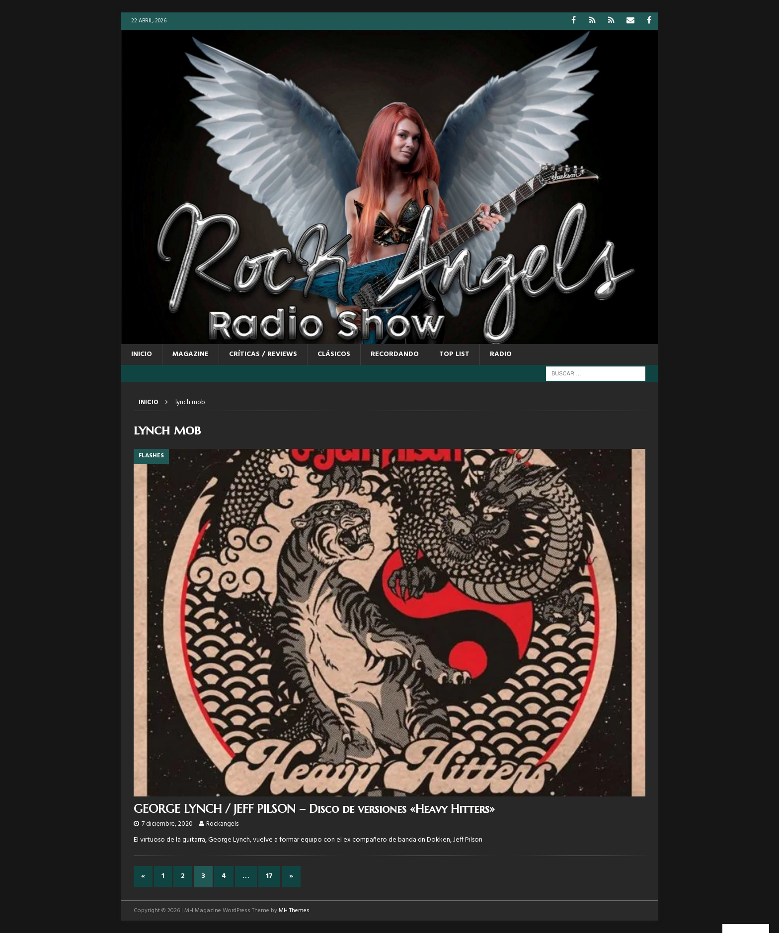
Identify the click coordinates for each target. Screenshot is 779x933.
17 (269, 876)
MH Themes (294, 911)
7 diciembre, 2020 (167, 824)
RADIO (501, 354)
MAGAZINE (190, 354)
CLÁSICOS (333, 354)
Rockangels (222, 824)
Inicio (141, 354)
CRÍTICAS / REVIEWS (263, 354)
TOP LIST (454, 354)
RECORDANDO (395, 354)
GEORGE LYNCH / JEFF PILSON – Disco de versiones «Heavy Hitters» (314, 808)
